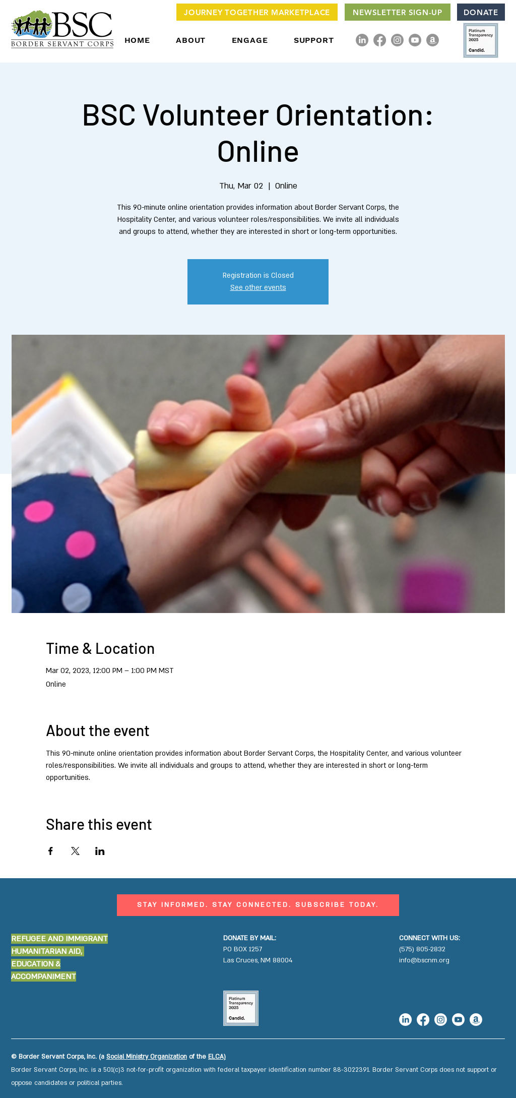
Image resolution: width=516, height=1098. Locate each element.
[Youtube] (415, 40)
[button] (191, 40)
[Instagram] (397, 40)
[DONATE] (481, 12)
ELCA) (217, 1057)
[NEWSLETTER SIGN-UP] (397, 12)
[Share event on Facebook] (50, 851)
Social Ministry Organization (146, 1057)
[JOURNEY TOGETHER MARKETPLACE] (257, 12)
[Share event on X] (75, 851)
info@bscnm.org (424, 960)
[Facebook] (379, 40)
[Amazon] (432, 40)
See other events (258, 287)
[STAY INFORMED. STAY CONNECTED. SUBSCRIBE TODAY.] (258, 905)
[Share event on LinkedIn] (100, 851)
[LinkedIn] (362, 40)
